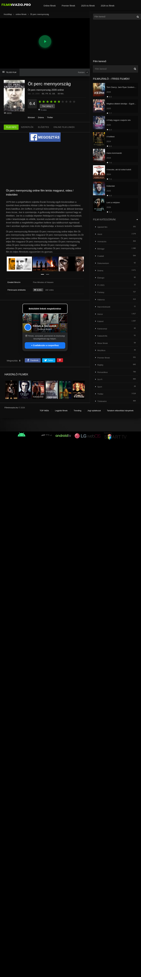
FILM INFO (11, 127)
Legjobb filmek (61, 410)
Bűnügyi (31, 117)
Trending (77, 410)
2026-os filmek (107, 5)
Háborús (101, 300)
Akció (99, 234)
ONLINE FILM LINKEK (64, 127)
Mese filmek (102, 343)
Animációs (101, 241)
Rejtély (100, 365)
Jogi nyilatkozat (94, 410)
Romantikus (102, 372)
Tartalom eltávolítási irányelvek (120, 410)
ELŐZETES (43, 127)
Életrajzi (100, 278)
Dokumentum (103, 263)
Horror (100, 314)
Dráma (41, 117)
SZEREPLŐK (27, 127)
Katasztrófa (102, 336)
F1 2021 (101, 285)
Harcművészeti (103, 307)
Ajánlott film (102, 227)
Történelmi (101, 401)
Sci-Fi (99, 379)
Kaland (100, 321)
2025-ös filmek (88, 5)
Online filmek (50, 5)
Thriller (50, 117)
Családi (100, 256)
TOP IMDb (44, 410)
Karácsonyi (102, 329)
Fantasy (100, 292)
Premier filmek (68, 5)
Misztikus (101, 350)
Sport (99, 387)
